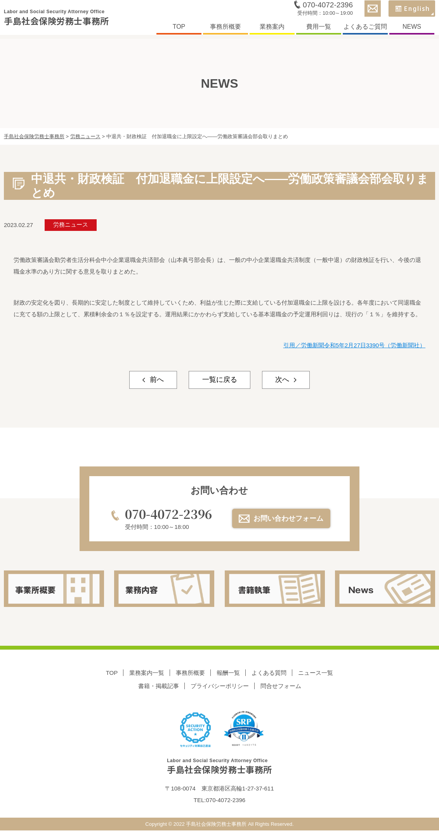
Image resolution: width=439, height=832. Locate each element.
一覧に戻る (219, 380)
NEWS (412, 28)
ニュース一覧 (315, 673)
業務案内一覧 (146, 673)
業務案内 (272, 28)
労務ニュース (71, 225)
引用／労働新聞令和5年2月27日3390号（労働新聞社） (354, 345)
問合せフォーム (280, 686)
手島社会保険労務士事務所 (61, 19)
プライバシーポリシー (220, 686)
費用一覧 (318, 28)
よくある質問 (269, 673)
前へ (153, 380)
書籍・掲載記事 (158, 686)
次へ (285, 380)
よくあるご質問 (365, 28)
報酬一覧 (228, 673)
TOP (179, 28)
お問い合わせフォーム (289, 518)
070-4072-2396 (328, 7)
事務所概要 (225, 28)
